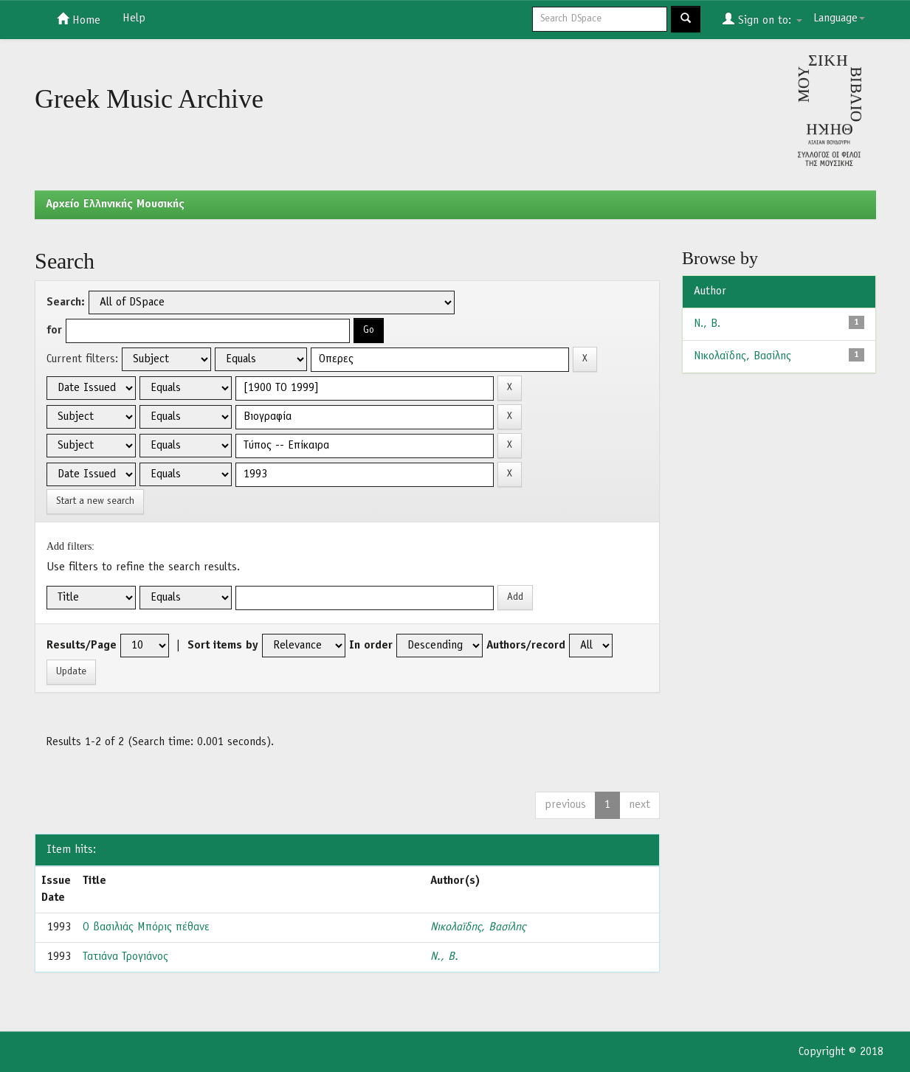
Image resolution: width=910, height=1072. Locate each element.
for (54, 330)
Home (78, 19)
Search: (65, 302)
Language (839, 18)
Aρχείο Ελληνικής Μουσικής (115, 204)
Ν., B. (444, 957)
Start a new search (95, 501)
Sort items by (222, 645)
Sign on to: (762, 19)
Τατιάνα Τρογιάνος (125, 957)
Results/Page (81, 645)
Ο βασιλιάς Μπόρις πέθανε (146, 927)
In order (371, 645)
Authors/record (525, 645)
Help (134, 18)
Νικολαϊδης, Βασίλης (477, 927)
